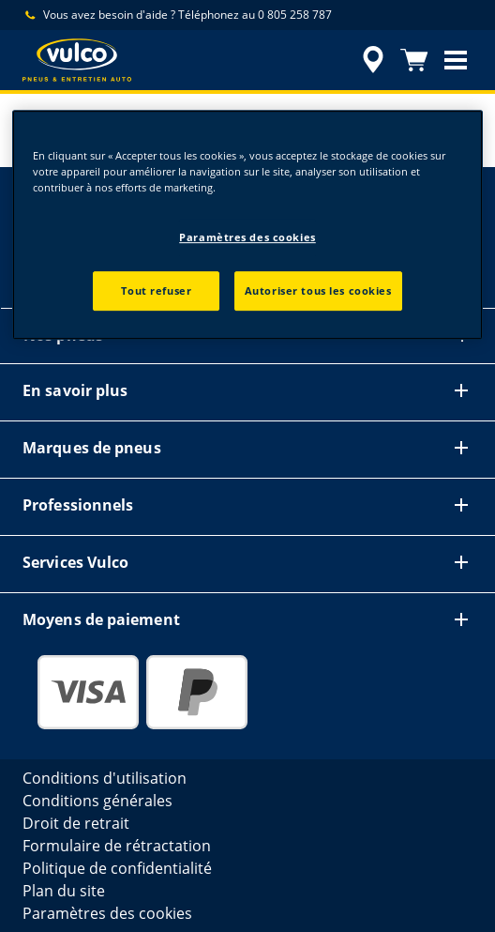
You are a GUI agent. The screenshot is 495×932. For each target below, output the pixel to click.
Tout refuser (156, 290)
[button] (455, 60)
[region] (247, 225)
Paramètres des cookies (247, 237)
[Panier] (414, 60)
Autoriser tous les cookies (318, 290)
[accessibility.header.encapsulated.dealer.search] (373, 60)
